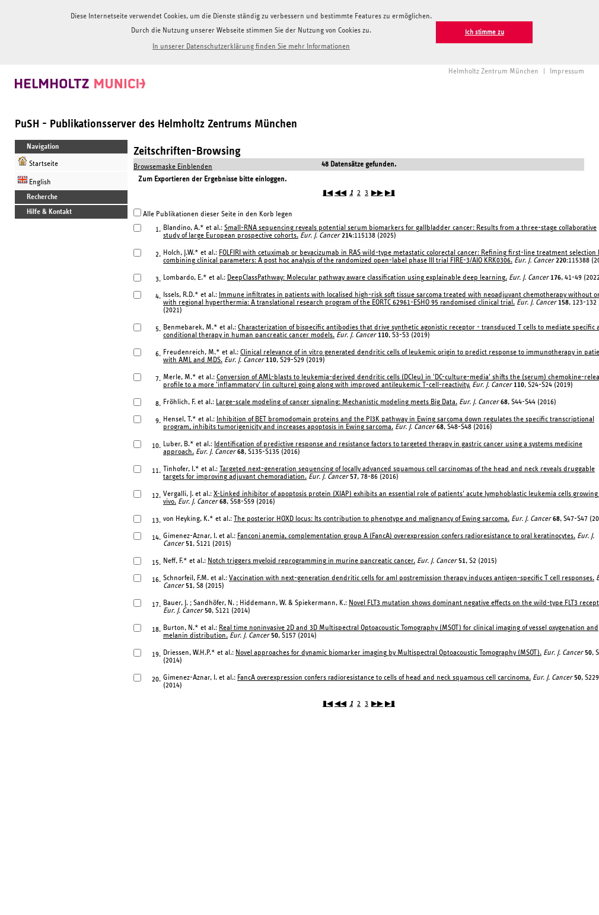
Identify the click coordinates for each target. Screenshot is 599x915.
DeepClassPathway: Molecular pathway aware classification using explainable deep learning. (367, 277)
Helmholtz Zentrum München (493, 71)
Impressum (567, 71)
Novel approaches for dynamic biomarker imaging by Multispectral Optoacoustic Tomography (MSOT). (388, 653)
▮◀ (328, 193)
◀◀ (340, 193)
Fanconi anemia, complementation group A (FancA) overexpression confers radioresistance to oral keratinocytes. (406, 536)
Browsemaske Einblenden (172, 167)
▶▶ (377, 193)
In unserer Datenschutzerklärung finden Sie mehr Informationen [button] (251, 46)
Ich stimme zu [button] (484, 32)
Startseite (38, 162)
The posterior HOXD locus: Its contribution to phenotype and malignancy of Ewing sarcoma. (371, 519)
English (34, 180)
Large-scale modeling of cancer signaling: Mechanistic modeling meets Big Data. (336, 402)
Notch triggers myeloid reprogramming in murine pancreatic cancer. (311, 561)
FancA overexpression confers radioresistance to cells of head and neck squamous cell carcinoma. (384, 678)
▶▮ (390, 193)
